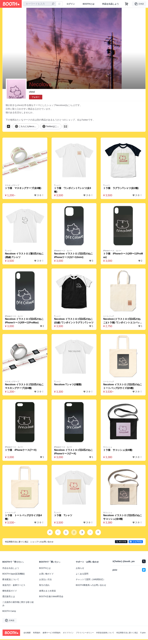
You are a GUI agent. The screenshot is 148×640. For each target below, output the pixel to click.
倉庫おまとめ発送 (47, 591)
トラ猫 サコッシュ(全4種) (118, 450)
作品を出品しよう (110, 4)
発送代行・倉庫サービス (13, 585)
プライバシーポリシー (85, 633)
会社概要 (27, 633)
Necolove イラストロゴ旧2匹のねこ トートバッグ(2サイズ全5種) (123, 386)
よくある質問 (82, 574)
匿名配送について (10, 580)
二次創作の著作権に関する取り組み (18, 604)
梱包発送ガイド (9, 591)
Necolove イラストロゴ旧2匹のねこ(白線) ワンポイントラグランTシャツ (74, 321)
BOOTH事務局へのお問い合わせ (91, 585)
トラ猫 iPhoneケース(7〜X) (21, 450)
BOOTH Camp (9, 611)
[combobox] (39, 3)
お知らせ (80, 568)
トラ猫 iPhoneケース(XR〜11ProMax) (122, 255)
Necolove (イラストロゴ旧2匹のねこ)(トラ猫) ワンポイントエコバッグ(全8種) (122, 321)
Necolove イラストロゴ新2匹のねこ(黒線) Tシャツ (24, 255)
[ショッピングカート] (126, 4)
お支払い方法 (45, 580)
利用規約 (36, 633)
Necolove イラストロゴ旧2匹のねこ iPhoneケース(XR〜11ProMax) (25, 321)
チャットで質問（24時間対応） (90, 580)
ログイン (71, 4)
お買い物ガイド (46, 574)
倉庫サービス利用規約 (51, 633)
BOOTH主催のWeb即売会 (51, 597)
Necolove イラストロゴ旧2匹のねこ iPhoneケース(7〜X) (74, 452)
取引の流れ (44, 585)
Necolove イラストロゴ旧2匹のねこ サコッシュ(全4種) (123, 518)
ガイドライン (68, 633)
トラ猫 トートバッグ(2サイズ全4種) (23, 518)
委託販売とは (8, 597)
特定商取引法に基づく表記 (127, 633)
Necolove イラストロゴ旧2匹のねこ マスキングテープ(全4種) (25, 386)
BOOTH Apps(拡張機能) (13, 574)
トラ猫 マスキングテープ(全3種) (23, 188)
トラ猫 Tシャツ (63, 516)
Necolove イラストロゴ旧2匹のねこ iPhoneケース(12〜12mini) (74, 255)
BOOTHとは (88, 4)
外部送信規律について (105, 633)
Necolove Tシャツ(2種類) (68, 384)
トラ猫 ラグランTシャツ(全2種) (121, 188)
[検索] (53, 4)
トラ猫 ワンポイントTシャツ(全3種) (72, 190)
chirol (32, 92)
